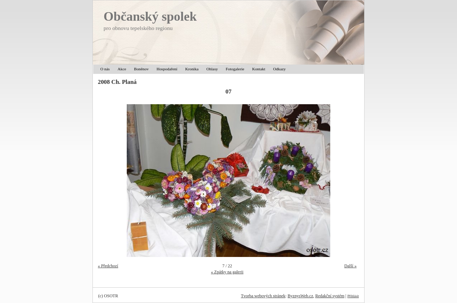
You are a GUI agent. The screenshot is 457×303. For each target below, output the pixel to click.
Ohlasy (212, 69)
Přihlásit (353, 296)
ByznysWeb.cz (300, 295)
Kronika (192, 69)
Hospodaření (166, 69)
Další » (350, 265)
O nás (105, 69)
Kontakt (258, 69)
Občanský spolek (150, 16)
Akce (121, 69)
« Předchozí (108, 265)
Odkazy (279, 69)
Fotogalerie (235, 69)
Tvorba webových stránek (263, 295)
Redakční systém (330, 295)
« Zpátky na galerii (227, 271)
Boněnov (141, 69)
